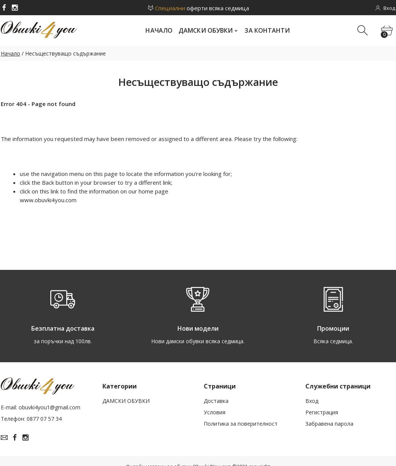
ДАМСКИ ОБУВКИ (126, 400)
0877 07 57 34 (44, 418)
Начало (10, 53)
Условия (214, 412)
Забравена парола (329, 423)
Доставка (216, 400)
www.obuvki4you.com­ (48, 200)
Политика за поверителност (241, 423)
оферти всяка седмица (198, 8)
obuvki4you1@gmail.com (49, 407)
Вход (311, 400)
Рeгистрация (321, 412)
